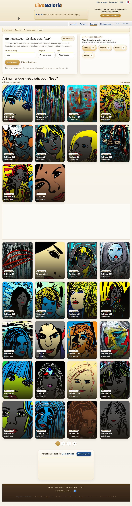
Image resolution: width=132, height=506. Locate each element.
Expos (117, 24)
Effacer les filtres (29, 62)
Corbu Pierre (68, 454)
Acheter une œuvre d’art (64, 497)
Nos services (105, 24)
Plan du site (59, 488)
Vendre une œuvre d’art (108, 497)
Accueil (73, 24)
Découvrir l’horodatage (110, 15)
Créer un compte (102, 2)
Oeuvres (93, 24)
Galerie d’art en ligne (42, 497)
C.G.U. (81, 488)
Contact (125, 24)
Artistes (83, 24)
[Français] (128, 2)
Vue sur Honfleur (71, 488)
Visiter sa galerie (83, 454)
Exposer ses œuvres (86, 497)
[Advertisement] (66, 221)
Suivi (121, 2)
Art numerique (29, 30)
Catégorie (41, 51)
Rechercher (12, 62)
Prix (58, 51)
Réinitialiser (68, 38)
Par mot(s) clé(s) (11, 51)
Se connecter (113, 2)
